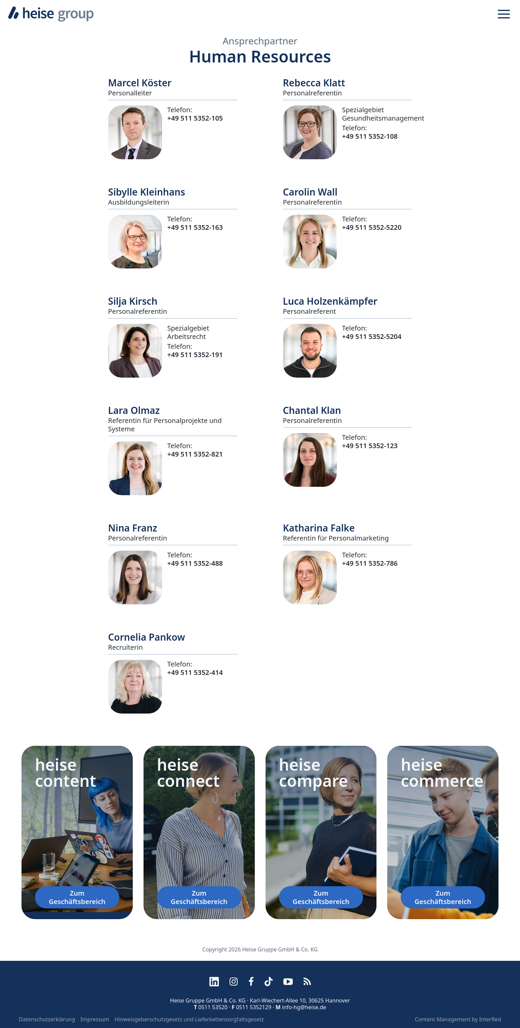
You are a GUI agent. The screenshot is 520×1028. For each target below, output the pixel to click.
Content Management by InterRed (458, 1019)
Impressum (94, 1019)
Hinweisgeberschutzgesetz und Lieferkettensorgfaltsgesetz (189, 1019)
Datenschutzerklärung (47, 1019)
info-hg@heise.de (304, 1007)
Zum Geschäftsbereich (77, 897)
